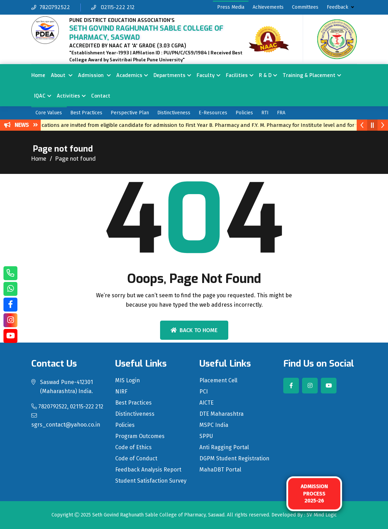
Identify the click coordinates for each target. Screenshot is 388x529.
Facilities (237, 75)
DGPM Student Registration (234, 458)
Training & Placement (309, 75)
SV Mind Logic (322, 515)
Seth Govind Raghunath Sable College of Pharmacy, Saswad (158, 515)
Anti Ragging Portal (224, 447)
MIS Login (127, 380)
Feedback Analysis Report (148, 470)
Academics (129, 75)
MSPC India (213, 425)
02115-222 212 (113, 7)
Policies (244, 113)
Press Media (230, 7)
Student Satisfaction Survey (151, 481)
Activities (68, 96)
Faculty (206, 75)
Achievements (268, 7)
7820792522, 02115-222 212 (67, 406)
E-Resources (213, 113)
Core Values (48, 113)
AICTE (206, 403)
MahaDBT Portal (220, 470)
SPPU (206, 436)
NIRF (121, 391)
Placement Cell (218, 380)
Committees (305, 7)
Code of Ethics (133, 447)
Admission (91, 75)
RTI (265, 113)
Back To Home (194, 330)
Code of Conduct (136, 458)
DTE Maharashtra (221, 414)
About (59, 75)
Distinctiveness (173, 113)
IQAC (40, 96)
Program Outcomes (140, 436)
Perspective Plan (130, 113)
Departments (169, 75)
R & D (265, 75)
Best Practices (86, 113)
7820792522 (50, 7)
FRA (281, 113)
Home (38, 75)
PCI (203, 391)
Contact (100, 96)
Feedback (337, 7)
